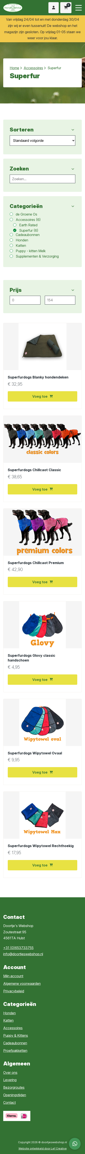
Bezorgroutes (14, 1087)
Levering (10, 1080)
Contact (9, 1102)
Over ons (10, 1072)
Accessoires (33, 68)
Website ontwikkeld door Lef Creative (43, 1148)
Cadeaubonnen (15, 1043)
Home (14, 68)
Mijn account (13, 976)
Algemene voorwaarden (22, 983)
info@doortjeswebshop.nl (23, 954)
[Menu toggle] (78, 7)
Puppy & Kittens (15, 1035)
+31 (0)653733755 (18, 948)
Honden (9, 1013)
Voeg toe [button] (42, 396)
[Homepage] (18, 7)
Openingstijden (14, 1095)
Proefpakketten (15, 1050)
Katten (8, 1020)
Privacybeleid (13, 991)
